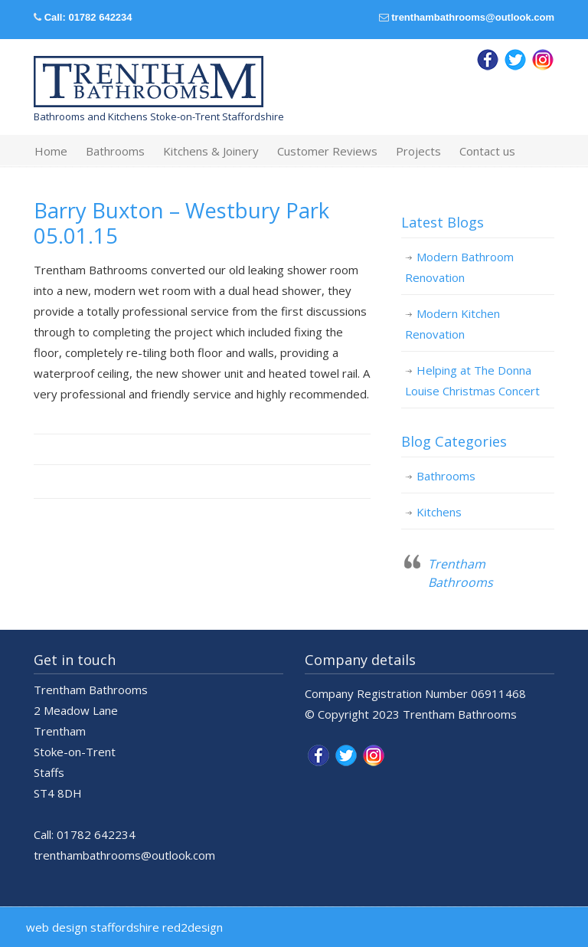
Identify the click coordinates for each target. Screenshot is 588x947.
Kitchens (439, 511)
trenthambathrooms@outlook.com (472, 17)
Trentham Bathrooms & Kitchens (148, 82)
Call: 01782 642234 (88, 17)
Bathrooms (445, 475)
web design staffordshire (92, 927)
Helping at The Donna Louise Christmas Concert (472, 380)
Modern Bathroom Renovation (459, 267)
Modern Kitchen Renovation (452, 324)
